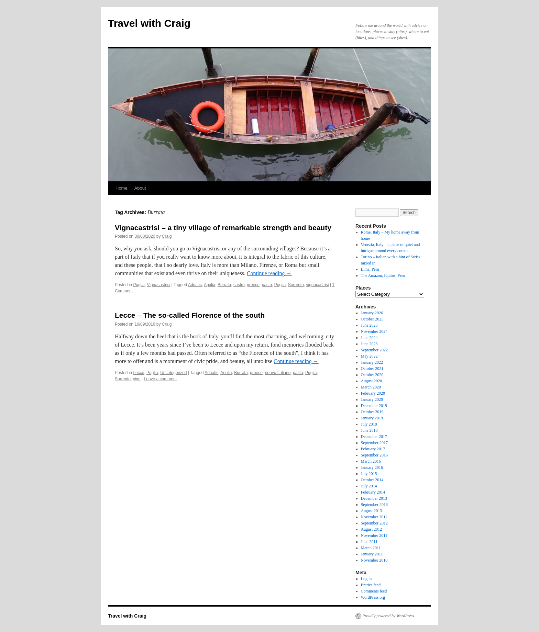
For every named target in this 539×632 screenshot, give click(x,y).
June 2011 (369, 541)
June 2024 (369, 337)
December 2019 (374, 405)
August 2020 (371, 381)
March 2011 (371, 547)
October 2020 (372, 374)
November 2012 (374, 517)
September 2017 (374, 442)
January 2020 (372, 399)
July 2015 (369, 473)
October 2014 (372, 479)
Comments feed (374, 591)
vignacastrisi (317, 284)
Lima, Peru (370, 269)
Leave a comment (160, 378)
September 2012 (374, 523)
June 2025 (369, 325)
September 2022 (374, 350)
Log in (366, 578)
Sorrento (296, 284)
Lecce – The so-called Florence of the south (190, 315)
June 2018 (369, 430)
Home (122, 188)
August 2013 (371, 510)
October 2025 (372, 319)
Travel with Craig (149, 23)
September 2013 (374, 504)
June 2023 (369, 343)
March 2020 (371, 387)
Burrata (224, 284)
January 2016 (372, 467)
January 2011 (372, 554)
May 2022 (369, 356)
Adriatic (195, 284)
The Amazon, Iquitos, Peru (383, 275)
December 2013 (374, 498)
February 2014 (373, 492)
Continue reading (269, 273)
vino (137, 378)
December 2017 (374, 436)
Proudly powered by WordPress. (388, 615)
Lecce (138, 372)
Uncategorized (173, 372)
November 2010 (374, 560)
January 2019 (372, 418)
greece (253, 284)
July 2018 (369, 424)
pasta (267, 284)
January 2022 (372, 362)
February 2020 (373, 393)
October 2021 (372, 368)
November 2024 (374, 331)
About (140, 188)
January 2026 (372, 313)
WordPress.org (373, 597)
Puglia (138, 284)
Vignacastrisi (158, 284)
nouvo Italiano (278, 372)
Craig (167, 236)
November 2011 (374, 535)
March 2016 (371, 461)
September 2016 (374, 455)
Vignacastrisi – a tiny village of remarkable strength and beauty (223, 228)
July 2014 (369, 486)
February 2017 (373, 449)
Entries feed (371, 585)
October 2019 (372, 411)
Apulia (209, 284)
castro (239, 284)
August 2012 (371, 529)
